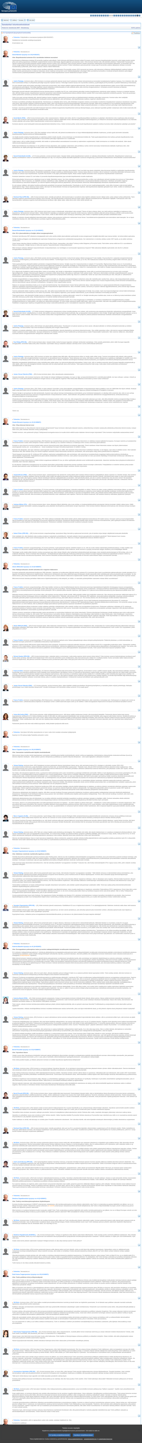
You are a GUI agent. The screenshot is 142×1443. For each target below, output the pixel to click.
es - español (93, 15)
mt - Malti (122, 15)
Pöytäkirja (137, 33)
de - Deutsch (99, 15)
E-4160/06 (51, 1206)
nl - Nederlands (125, 15)
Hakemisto (5, 20)
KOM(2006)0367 (25, 955)
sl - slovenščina (135, 15)
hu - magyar (120, 15)
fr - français (108, 15)
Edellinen (14, 20)
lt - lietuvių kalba (118, 15)
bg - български (91, 15)
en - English (106, 15)
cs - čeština (95, 15)
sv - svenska (139, 15)
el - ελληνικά (104, 15)
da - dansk (97, 15)
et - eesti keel (101, 15)
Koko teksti (31, 20)
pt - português (129, 15)
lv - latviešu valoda (116, 15)
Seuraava (21, 20)
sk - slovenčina (133, 15)
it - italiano (114, 15)
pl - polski (127, 15)
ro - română (131, 15)
